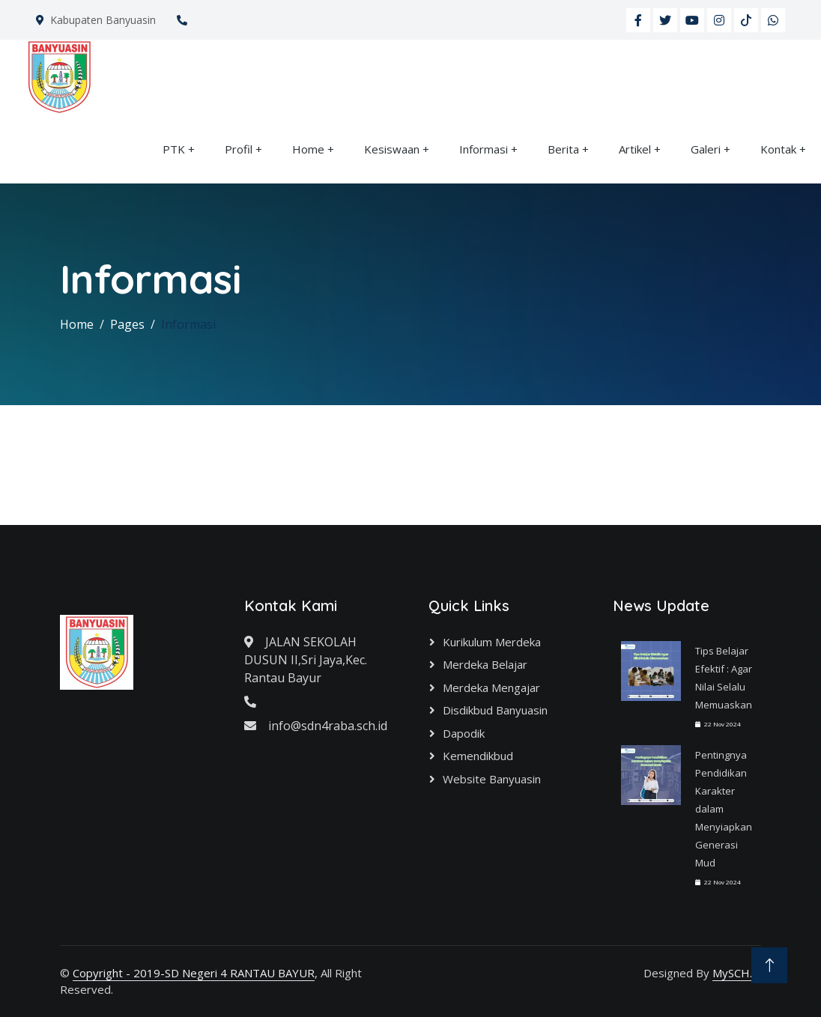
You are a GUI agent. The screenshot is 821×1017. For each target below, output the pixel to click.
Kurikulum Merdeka (492, 641)
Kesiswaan (391, 149)
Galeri (706, 149)
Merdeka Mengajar (491, 687)
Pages (127, 324)
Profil (238, 149)
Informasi (483, 149)
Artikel (635, 149)
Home (308, 149)
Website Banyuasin (492, 778)
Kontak (778, 149)
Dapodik (464, 733)
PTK (174, 149)
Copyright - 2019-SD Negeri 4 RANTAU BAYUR (194, 972)
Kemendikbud (478, 755)
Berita (563, 149)
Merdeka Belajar (485, 664)
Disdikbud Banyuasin (495, 709)
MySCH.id (736, 972)
